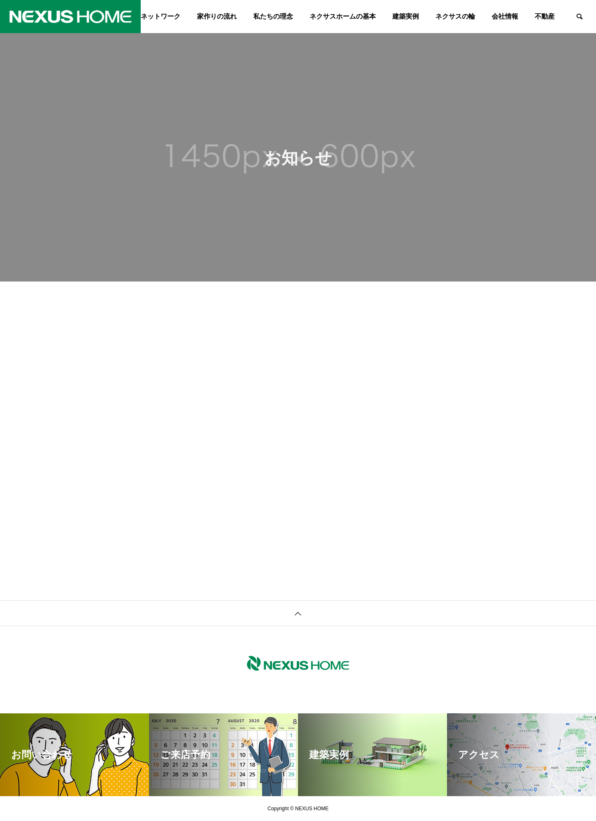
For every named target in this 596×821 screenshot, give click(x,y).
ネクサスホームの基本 (343, 16)
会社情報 (505, 16)
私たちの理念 (273, 16)
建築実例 (405, 16)
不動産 (545, 16)
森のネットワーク (153, 16)
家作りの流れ (217, 16)
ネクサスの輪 (455, 16)
